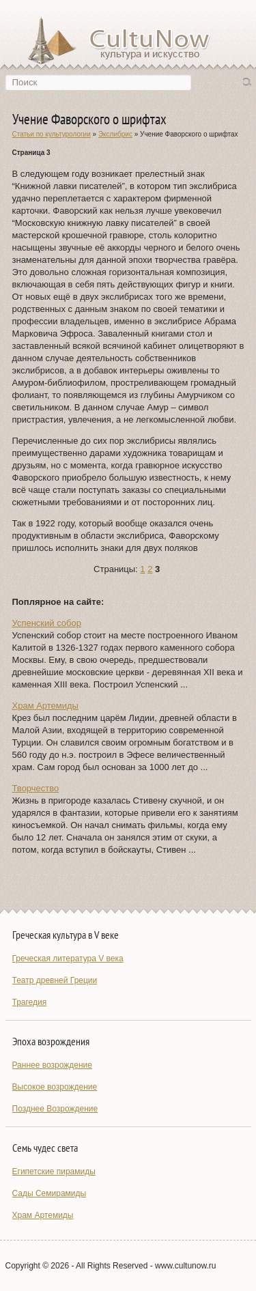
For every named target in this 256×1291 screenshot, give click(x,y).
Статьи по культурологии (51, 134)
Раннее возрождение (52, 1065)
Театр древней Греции (55, 980)
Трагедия (29, 1002)
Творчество (35, 788)
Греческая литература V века (68, 958)
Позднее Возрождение (55, 1108)
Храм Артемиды (45, 705)
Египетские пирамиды (54, 1171)
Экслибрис (115, 134)
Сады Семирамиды (49, 1193)
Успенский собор (46, 623)
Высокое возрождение (55, 1087)
